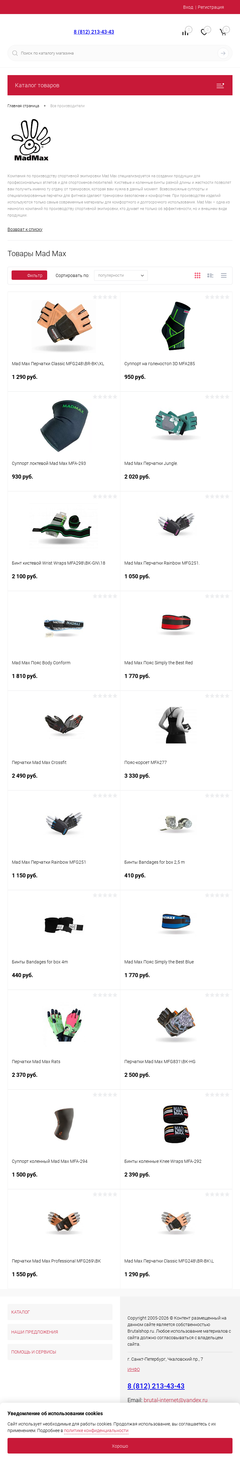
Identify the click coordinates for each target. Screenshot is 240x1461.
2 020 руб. (176, 481)
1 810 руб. (64, 680)
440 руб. (64, 979)
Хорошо (120, 1446)
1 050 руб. (176, 581)
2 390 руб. (176, 1179)
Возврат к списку (25, 229)
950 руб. (176, 381)
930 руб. (64, 481)
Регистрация (211, 7)
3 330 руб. (176, 780)
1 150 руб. (64, 880)
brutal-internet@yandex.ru (176, 1400)
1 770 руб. (176, 680)
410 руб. (176, 880)
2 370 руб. (64, 1079)
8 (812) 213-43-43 (94, 32)
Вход (188, 7)
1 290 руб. (64, 381)
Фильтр (29, 275)
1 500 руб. (64, 1179)
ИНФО (134, 1369)
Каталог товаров (120, 85)
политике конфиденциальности (96, 1430)
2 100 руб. (64, 581)
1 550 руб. (64, 1279)
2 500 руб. (176, 1079)
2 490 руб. (64, 780)
